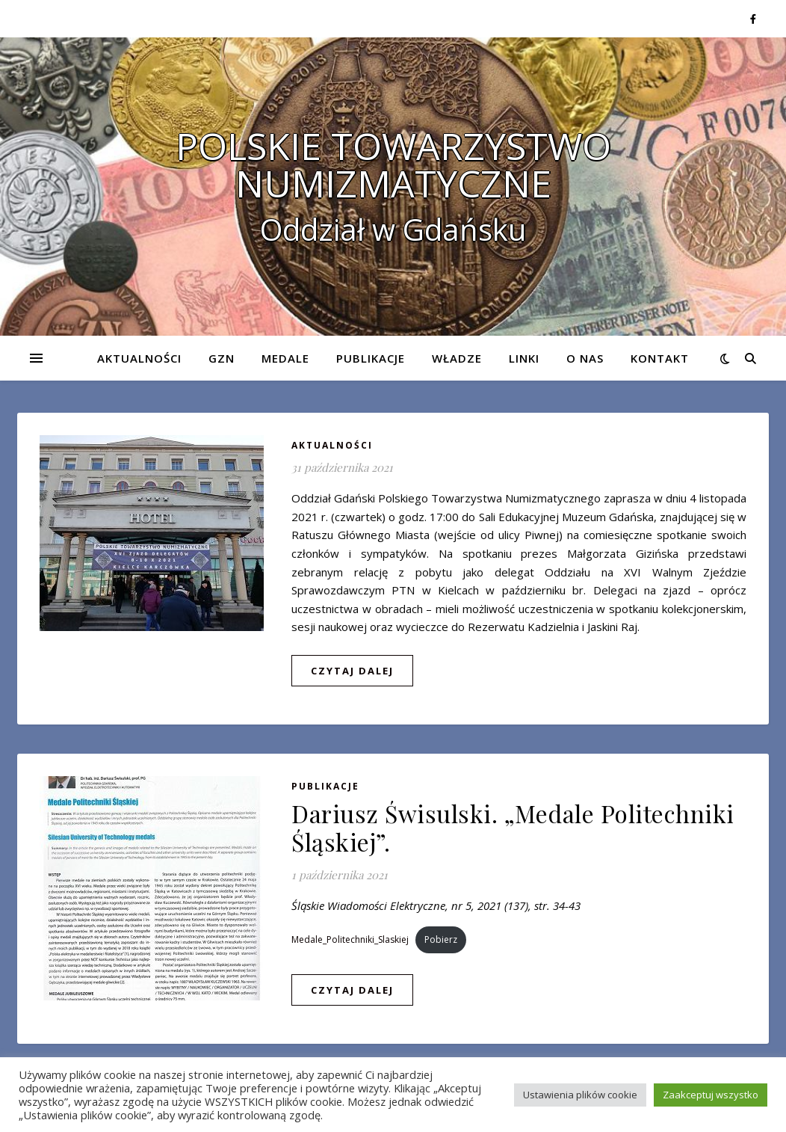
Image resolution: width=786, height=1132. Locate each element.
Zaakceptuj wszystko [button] (710, 1094)
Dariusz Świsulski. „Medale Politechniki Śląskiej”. (512, 827)
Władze (457, 358)
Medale (285, 358)
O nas (585, 358)
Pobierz (440, 939)
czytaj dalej (352, 670)
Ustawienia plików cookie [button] (580, 1094)
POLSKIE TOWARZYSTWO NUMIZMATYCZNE (393, 164)
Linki (524, 358)
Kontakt (660, 358)
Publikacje (370, 358)
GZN (221, 358)
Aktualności (139, 358)
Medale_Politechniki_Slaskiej (350, 939)
